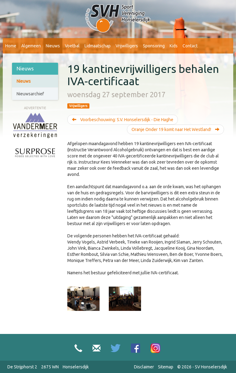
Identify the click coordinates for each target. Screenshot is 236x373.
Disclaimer (144, 366)
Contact (190, 45)
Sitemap (165, 366)
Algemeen (31, 45)
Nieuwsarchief (30, 93)
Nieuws (53, 45)
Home (10, 45)
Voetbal (72, 45)
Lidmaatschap (98, 45)
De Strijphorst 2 (22, 366)
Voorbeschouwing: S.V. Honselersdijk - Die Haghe (122, 119)
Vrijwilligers (127, 45)
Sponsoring (154, 45)
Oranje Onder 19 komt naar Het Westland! (175, 129)
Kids (174, 45)
